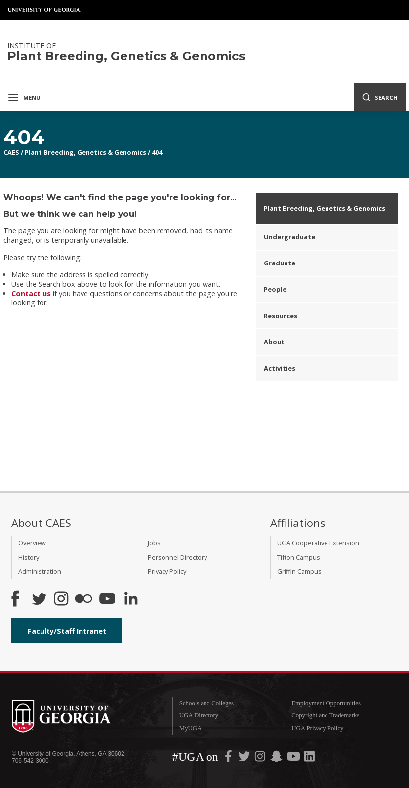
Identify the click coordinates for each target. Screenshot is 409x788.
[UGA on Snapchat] (276, 759)
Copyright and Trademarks (325, 715)
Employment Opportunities (326, 703)
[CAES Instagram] (61, 599)
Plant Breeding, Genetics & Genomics (85, 152)
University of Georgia (44, 10)
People (275, 289)
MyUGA (190, 728)
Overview (32, 542)
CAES (11, 152)
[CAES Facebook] (15, 599)
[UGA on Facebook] (229, 759)
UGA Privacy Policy (317, 728)
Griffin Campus (299, 571)
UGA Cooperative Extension (318, 542)
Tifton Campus (298, 557)
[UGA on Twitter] (245, 759)
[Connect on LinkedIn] (131, 599)
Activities (279, 368)
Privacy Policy (167, 571)
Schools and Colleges (206, 703)
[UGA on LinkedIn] (309, 759)
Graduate (279, 263)
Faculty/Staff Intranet (67, 631)
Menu (24, 97)
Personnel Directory (177, 557)
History (28, 557)
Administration (39, 571)
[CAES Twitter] (39, 599)
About (274, 342)
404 (157, 152)
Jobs (154, 542)
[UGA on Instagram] (261, 759)
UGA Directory (198, 715)
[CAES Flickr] (83, 599)
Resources (280, 315)
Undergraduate (289, 236)
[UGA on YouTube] (294, 759)
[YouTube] (107, 599)
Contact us (31, 293)
